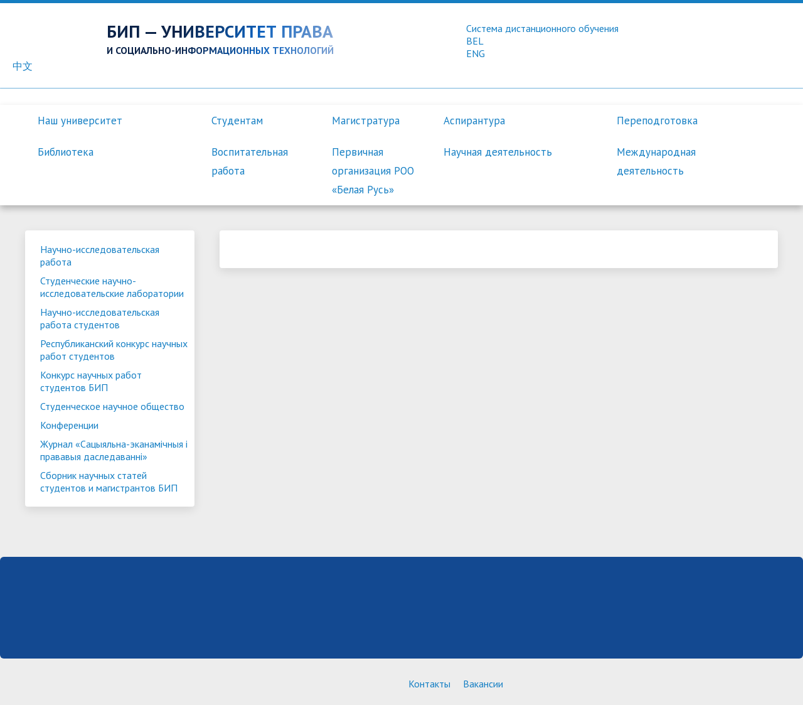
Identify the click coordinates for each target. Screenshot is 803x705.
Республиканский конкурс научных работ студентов (114, 349)
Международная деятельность (656, 161)
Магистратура (366, 120)
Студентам (237, 120)
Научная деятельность (498, 152)
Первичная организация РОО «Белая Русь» (373, 170)
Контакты (429, 683)
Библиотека (65, 152)
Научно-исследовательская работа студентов (99, 318)
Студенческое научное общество (112, 406)
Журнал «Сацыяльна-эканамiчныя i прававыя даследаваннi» (114, 450)
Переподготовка (657, 120)
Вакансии (483, 683)
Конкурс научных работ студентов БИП (91, 381)
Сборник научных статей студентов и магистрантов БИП (109, 481)
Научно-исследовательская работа (99, 255)
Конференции (69, 425)
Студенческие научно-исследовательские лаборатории (112, 286)
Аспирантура (474, 120)
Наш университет (80, 120)
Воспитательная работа (249, 161)
